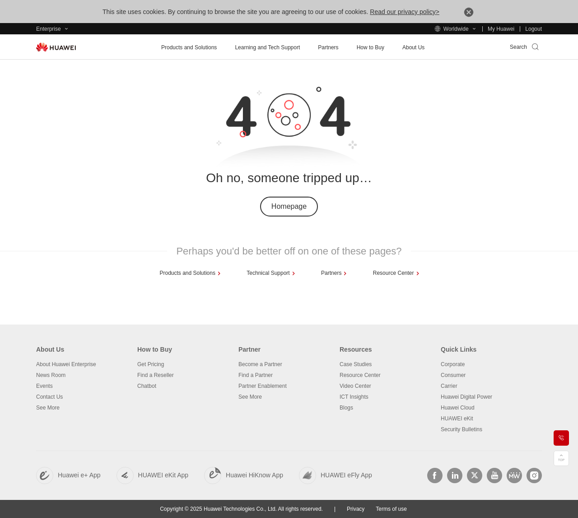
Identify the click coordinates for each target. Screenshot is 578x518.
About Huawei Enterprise (66, 364)
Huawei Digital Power (466, 397)
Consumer (453, 375)
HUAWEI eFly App (346, 475)
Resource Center (360, 375)
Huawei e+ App (79, 475)
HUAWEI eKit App (163, 475)
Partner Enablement (262, 386)
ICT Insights (354, 397)
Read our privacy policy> (404, 11)
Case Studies (356, 364)
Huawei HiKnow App (254, 475)
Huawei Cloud (458, 408)
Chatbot (146, 386)
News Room (50, 375)
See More (48, 408)
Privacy (355, 509)
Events (44, 386)
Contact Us (49, 397)
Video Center (355, 386)
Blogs (346, 408)
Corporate (453, 364)
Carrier (449, 386)
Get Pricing (150, 364)
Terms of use (391, 509)
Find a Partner (255, 375)
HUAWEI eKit (457, 418)
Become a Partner (260, 364)
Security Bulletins (461, 429)
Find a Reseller (155, 375)
